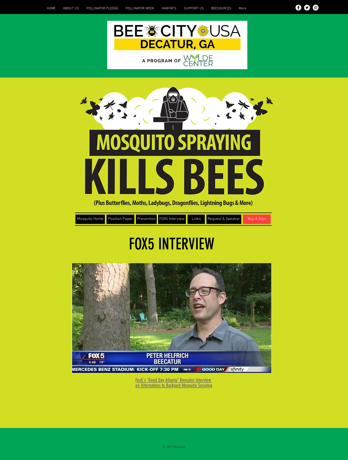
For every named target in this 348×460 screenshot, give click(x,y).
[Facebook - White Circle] (298, 8)
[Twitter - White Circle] (307, 8)
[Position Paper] (120, 219)
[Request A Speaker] (223, 219)
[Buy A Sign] (257, 219)
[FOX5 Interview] (172, 219)
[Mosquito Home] (90, 219)
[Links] (196, 219)
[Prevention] (146, 219)
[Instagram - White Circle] (316, 8)
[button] (71, 8)
